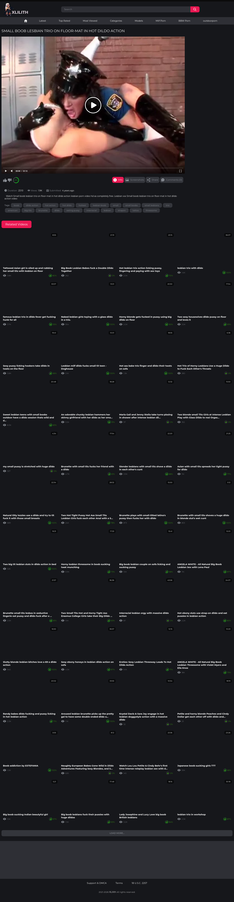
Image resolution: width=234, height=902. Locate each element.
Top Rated (64, 20)
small (115, 205)
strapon (122, 210)
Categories (116, 20)
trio (167, 205)
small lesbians (152, 205)
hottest (82, 205)
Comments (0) (174, 179)
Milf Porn (161, 20)
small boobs (132, 205)
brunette (43, 210)
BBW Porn (184, 20)
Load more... (117, 833)
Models (139, 20)
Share (155, 179)
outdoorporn (210, 20)
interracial (92, 210)
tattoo (136, 210)
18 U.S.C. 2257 (139, 883)
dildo (57, 210)
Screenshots (137, 179)
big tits (28, 210)
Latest (42, 20)
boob (16, 205)
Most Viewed (90, 20)
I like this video (5, 180)
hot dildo (67, 205)
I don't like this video (9, 180)
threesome (151, 210)
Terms (119, 883)
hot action (50, 205)
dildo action (32, 205)
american (12, 210)
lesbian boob (99, 205)
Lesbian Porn (25, 21)
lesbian (107, 210)
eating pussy (73, 210)
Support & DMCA (97, 883)
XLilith (112, 892)
